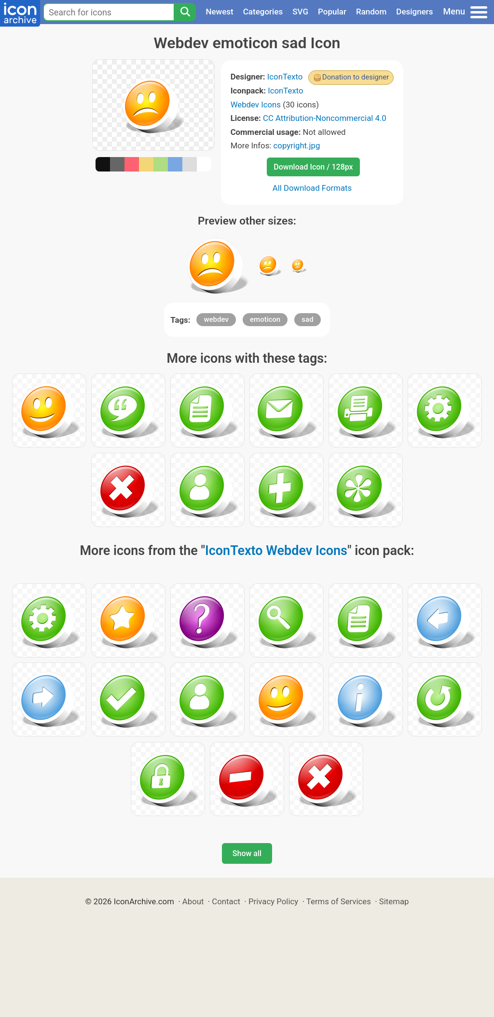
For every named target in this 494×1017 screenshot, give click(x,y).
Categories (263, 11)
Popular (332, 11)
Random (371, 11)
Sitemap (394, 901)
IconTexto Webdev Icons (276, 550)
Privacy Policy (273, 901)
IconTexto (285, 76)
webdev (216, 319)
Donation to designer (355, 77)
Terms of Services (338, 901)
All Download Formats (312, 188)
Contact (226, 901)
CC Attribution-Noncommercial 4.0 (324, 118)
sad (307, 319)
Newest (219, 11)
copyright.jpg (297, 145)
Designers (414, 11)
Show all (247, 853)
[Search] (185, 12)
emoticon (265, 319)
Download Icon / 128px (313, 167)
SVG (300, 11)
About (193, 901)
